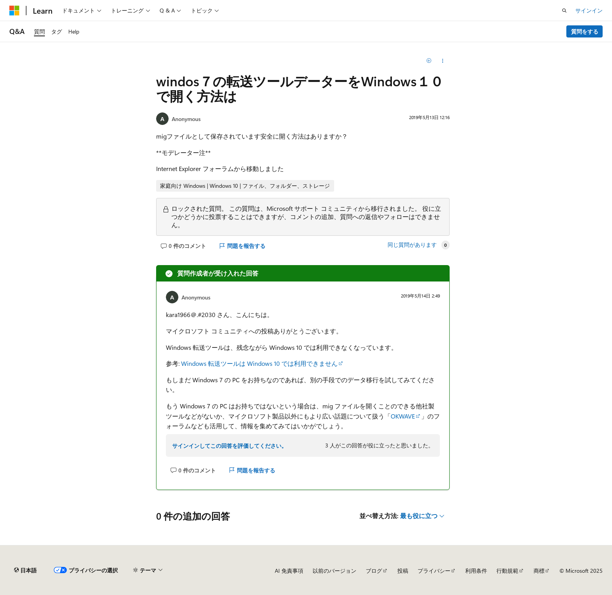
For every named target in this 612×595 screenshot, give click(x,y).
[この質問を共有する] (443, 61)
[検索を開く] (564, 11)
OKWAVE (403, 416)
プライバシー (434, 570)
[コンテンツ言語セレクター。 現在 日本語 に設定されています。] (25, 570)
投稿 (402, 570)
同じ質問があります (412, 245)
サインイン (589, 10)
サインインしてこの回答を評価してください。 (229, 445)
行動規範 (507, 570)
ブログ (374, 570)
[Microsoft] (14, 10)
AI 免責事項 (289, 570)
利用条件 (476, 570)
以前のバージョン (334, 570)
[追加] (429, 61)
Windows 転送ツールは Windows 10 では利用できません (259, 363)
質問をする (584, 31)
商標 (539, 570)
